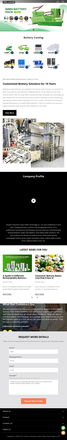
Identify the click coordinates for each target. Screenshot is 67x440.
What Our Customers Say (19, 304)
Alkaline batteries (9, 68)
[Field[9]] (33, 370)
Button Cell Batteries (53, 53)
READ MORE (7, 294)
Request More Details (34, 401)
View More (9, 113)
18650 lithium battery (23, 68)
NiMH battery (9, 53)
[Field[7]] (33, 352)
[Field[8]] (33, 361)
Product (6, 417)
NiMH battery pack (23, 53)
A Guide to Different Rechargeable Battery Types (14, 277)
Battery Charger (38, 53)
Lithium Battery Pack (38, 68)
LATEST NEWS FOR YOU (33, 249)
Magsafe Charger (52, 68)
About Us (6, 411)
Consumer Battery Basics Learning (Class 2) (48, 277)
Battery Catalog (33, 37)
